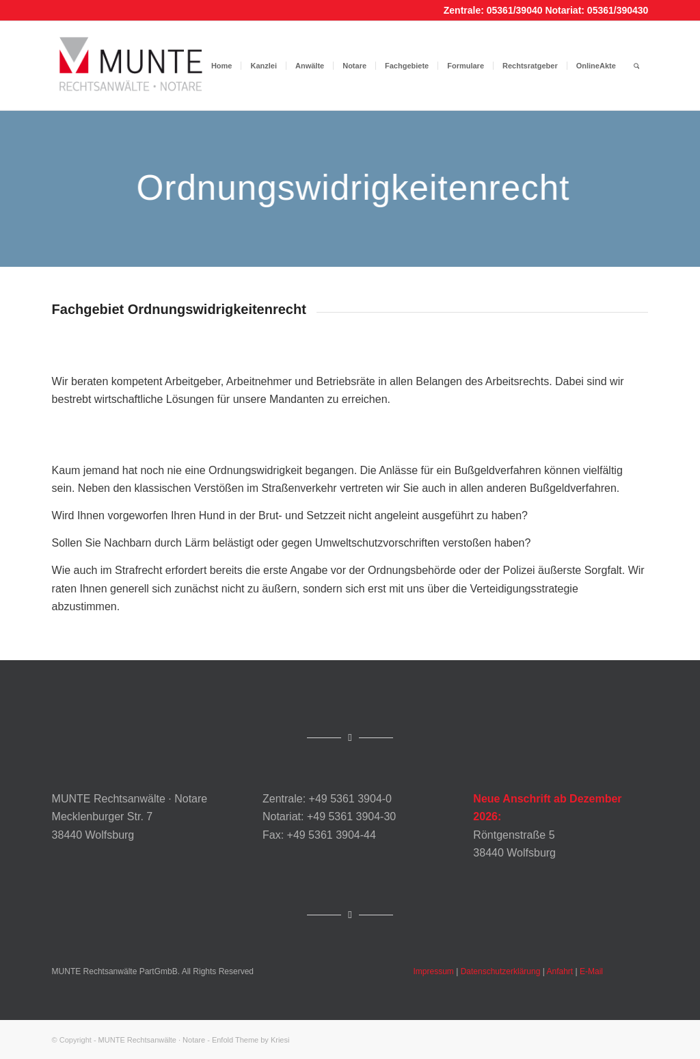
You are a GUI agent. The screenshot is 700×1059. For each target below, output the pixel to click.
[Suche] (637, 65)
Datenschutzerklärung (501, 971)
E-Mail (591, 971)
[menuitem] (221, 65)
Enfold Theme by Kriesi (251, 1040)
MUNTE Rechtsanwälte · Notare (152, 1040)
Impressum (434, 971)
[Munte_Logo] (131, 65)
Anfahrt (560, 971)
